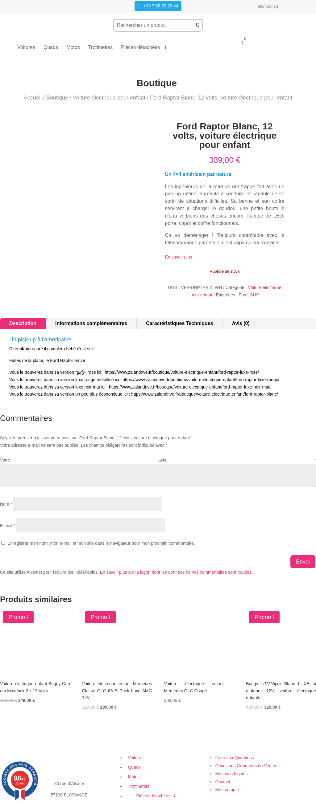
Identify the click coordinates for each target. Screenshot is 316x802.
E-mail (7, 519)
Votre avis (158, 453)
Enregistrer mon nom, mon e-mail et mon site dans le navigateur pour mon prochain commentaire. (101, 537)
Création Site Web (227, 798)
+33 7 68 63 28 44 (160, 5)
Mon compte (268, 6)
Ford (243, 294)
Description (22, 317)
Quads (51, 47)
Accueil (33, 98)
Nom (6, 497)
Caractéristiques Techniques (179, 317)
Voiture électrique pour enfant (109, 98)
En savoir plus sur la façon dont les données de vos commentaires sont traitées (176, 565)
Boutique (57, 98)
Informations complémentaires (91, 317)
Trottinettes (100, 47)
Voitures (26, 47)
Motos (73, 47)
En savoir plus (178, 256)
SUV (254, 294)
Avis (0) (241, 317)
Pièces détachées (140, 47)
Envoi (303, 555)
